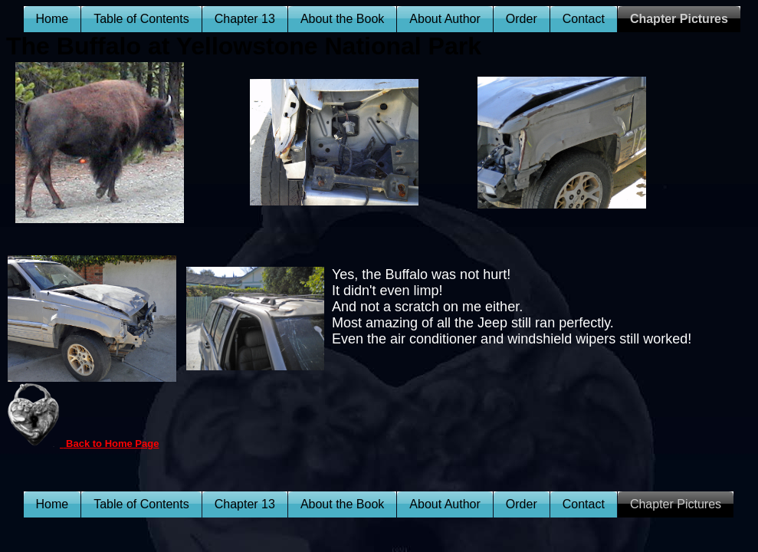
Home (52, 18)
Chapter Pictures (679, 18)
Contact (584, 18)
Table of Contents (141, 18)
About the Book (342, 18)
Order (521, 18)
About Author (445, 18)
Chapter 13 (245, 18)
